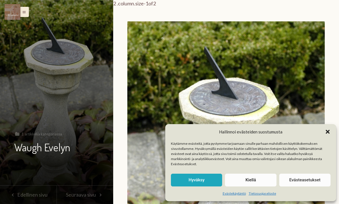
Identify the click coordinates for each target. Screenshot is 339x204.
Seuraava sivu (85, 195)
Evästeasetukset (304, 179)
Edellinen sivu (28, 195)
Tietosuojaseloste (262, 193)
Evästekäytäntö (234, 193)
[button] (328, 132)
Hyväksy (197, 179)
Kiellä (250, 179)
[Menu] (12, 12)
